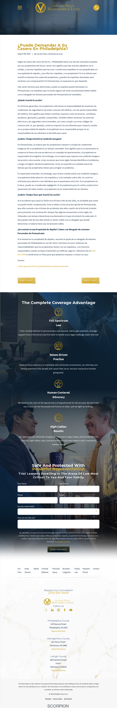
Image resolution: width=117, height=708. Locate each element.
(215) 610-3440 (58, 592)
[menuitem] (48, 698)
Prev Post (26, 280)
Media (36, 568)
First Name (22, 483)
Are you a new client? (26, 506)
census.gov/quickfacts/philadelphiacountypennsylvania (43, 266)
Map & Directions (58, 631)
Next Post (90, 280)
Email (61, 495)
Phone (20, 495)
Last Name (63, 483)
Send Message (58, 549)
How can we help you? (26, 518)
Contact (96, 568)
